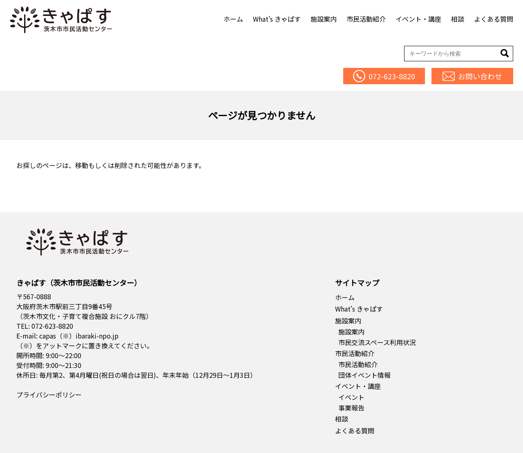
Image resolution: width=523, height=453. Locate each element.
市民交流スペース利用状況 (377, 342)
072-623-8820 (52, 326)
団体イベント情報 (364, 375)
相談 (457, 19)
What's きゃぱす (277, 19)
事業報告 (351, 408)
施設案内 (324, 19)
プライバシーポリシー (49, 394)
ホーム (233, 19)
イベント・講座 (418, 19)
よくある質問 (493, 19)
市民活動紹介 (366, 19)
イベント (351, 397)
